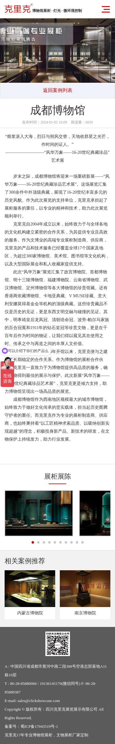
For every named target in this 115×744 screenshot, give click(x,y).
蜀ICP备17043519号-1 (39, 726)
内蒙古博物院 (30, 613)
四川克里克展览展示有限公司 (72, 709)
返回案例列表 (57, 90)
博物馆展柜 (42, 735)
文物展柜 (64, 735)
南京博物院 (85, 613)
